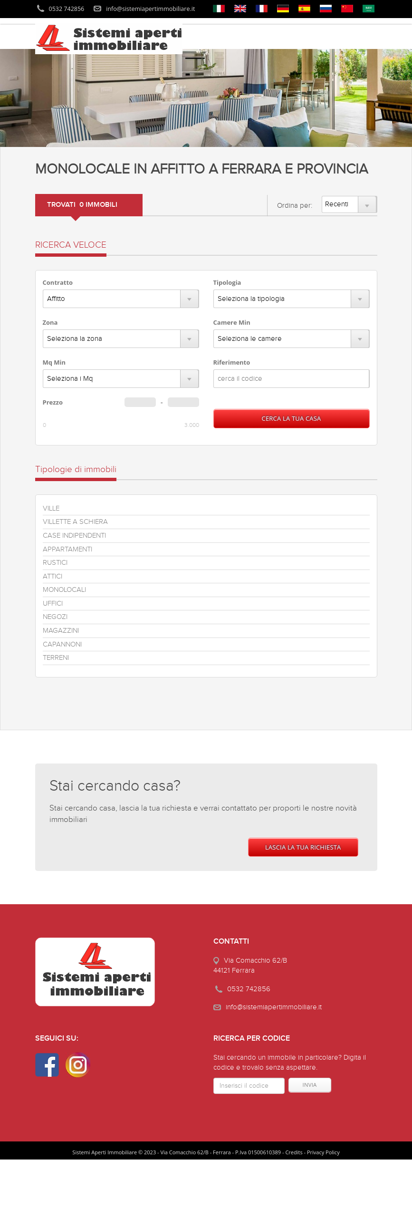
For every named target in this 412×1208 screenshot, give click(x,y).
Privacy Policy (323, 1152)
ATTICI (52, 576)
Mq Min (54, 362)
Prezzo (53, 402)
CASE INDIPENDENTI (74, 536)
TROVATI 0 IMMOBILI (82, 205)
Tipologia (227, 282)
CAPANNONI (62, 644)
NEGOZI (55, 617)
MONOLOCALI (64, 590)
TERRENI (56, 658)
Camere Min (231, 322)
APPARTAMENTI (67, 549)
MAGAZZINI (61, 631)
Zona (50, 322)
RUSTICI (55, 563)
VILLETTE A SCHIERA (75, 522)
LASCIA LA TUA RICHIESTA (303, 847)
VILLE (51, 508)
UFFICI (53, 603)
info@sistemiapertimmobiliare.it (150, 9)
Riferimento (231, 362)
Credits (293, 1152)
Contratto (58, 282)
